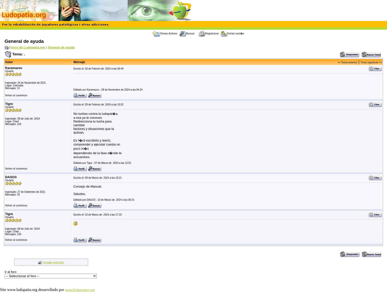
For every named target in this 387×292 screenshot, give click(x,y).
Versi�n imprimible (53, 262)
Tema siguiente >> (371, 62)
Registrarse (208, 33)
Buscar (186, 33)
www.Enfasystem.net (80, 290)
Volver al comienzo (16, 95)
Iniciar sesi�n (232, 33)
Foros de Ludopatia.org (27, 47)
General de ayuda (61, 47)
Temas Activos (165, 33)
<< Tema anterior (347, 62)
